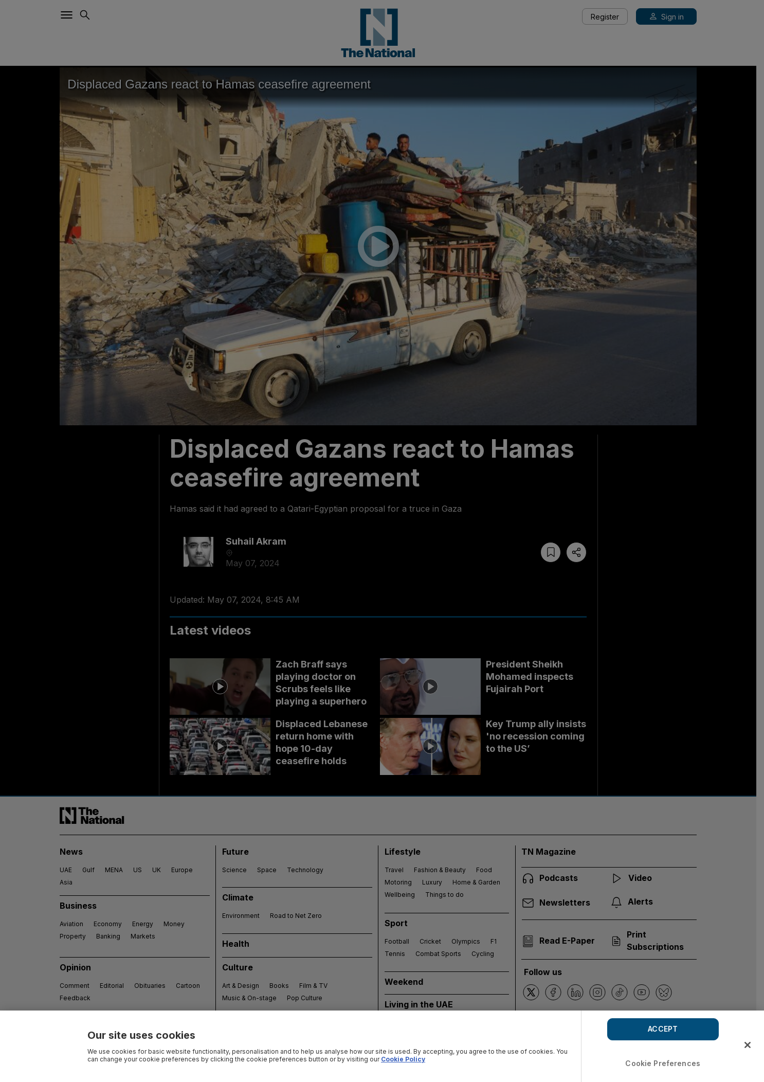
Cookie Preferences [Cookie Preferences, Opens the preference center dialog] (662, 1063)
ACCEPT (663, 1028)
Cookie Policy (403, 1059)
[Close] (747, 1045)
